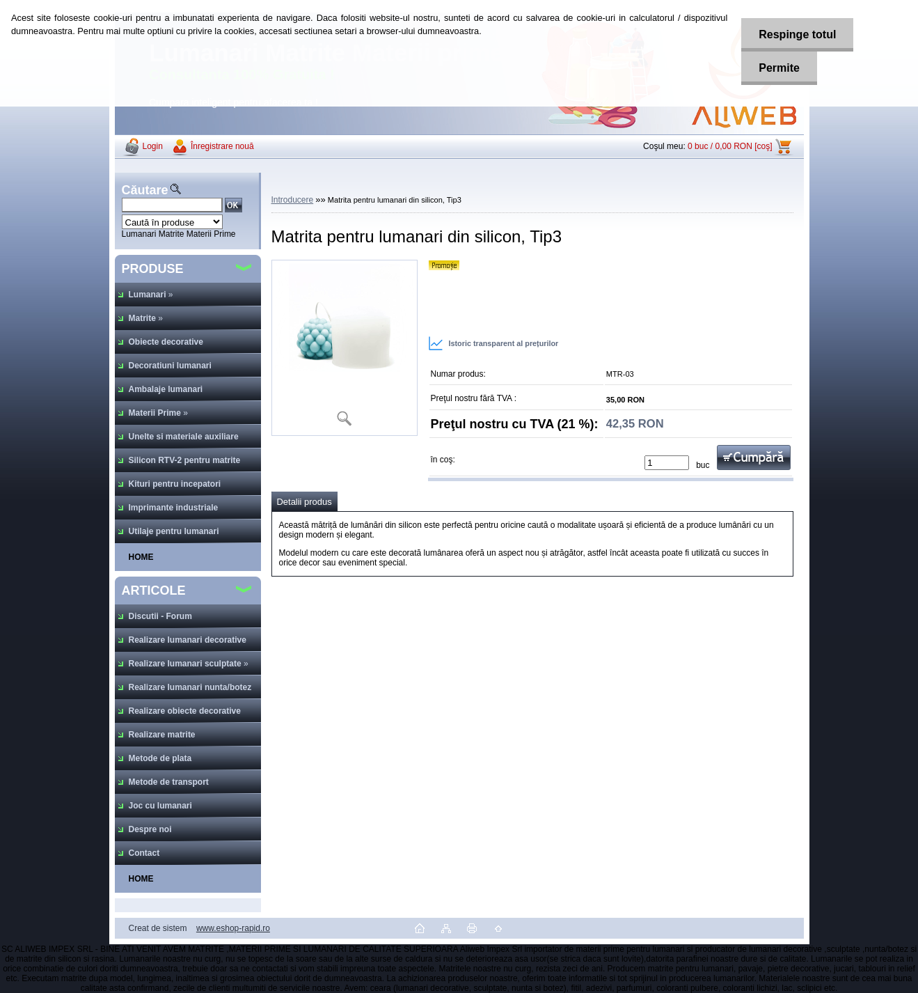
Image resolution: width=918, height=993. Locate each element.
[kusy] (666, 462)
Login (153, 146)
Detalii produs (304, 501)
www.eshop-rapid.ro (233, 928)
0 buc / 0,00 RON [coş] (730, 146)
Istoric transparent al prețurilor (493, 343)
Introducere (292, 200)
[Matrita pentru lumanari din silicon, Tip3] (344, 347)
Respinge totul (797, 34)
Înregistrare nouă (222, 146)
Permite (779, 68)
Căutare (145, 190)
